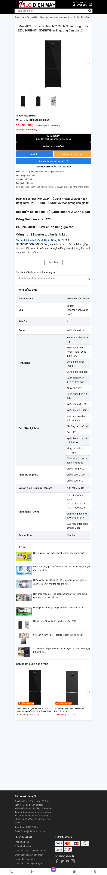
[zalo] (32, 871)
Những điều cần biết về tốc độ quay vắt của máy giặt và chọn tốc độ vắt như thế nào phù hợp (60, 582)
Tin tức (20, 547)
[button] (88, 62)
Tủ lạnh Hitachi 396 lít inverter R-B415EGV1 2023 (69, 709)
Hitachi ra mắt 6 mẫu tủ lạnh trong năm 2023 (55, 621)
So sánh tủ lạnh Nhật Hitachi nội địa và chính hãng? (58, 635)
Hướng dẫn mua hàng (25, 859)
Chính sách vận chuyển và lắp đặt (31, 850)
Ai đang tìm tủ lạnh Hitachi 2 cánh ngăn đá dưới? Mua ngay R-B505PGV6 (61, 650)
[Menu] (16, 4)
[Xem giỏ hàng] (90, 4)
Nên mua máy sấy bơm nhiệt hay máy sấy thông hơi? (58, 553)
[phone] (11, 871)
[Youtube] (67, 861)
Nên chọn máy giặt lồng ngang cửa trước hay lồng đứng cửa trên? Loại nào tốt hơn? (60, 596)
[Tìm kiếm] (90, 11)
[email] (74, 871)
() (53, 161)
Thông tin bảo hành (24, 846)
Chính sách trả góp (72, 154)
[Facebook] (57, 861)
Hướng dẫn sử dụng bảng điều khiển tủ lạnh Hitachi (58, 607)
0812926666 (80, 3)
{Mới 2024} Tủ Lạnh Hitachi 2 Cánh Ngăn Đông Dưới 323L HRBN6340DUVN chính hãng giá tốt (34, 710)
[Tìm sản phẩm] (53, 11)
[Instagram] (73, 861)
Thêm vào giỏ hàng (53, 146)
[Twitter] (62, 861)
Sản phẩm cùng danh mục (32, 663)
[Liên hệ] (95, 871)
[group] (53, 64)
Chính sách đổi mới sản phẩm (29, 855)
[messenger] (53, 871)
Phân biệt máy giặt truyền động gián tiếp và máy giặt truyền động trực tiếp (61, 568)
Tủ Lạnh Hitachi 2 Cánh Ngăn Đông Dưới (40, 240)
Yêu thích (34, 154)
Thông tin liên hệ (23, 842)
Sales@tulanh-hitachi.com (33, 831)
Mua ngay (53, 137)
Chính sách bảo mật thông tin (29, 863)
